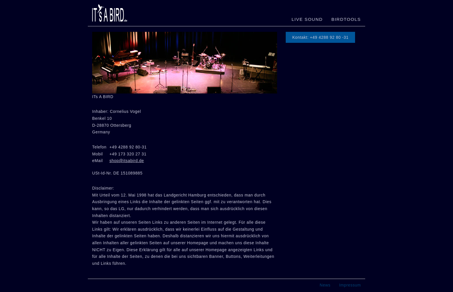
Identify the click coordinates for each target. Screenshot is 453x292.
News (325, 285)
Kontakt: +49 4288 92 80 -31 (320, 37)
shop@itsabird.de (126, 160)
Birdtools (346, 19)
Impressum (350, 285)
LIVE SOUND (307, 19)
